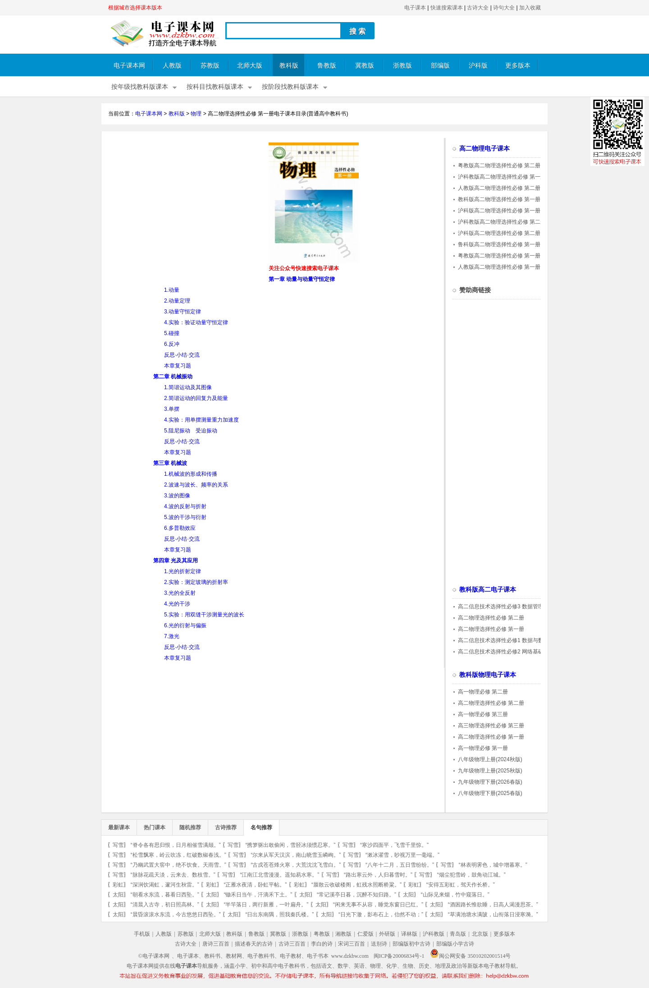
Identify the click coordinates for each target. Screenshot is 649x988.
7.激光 (171, 636)
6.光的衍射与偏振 (185, 625)
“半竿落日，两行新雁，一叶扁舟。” (266, 904)
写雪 (118, 845)
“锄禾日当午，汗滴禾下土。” (258, 894)
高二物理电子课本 (484, 148)
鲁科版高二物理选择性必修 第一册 (499, 244)
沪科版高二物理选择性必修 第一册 (499, 210)
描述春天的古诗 (254, 944)
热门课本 (154, 827)
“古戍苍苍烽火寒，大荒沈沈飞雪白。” (296, 865)
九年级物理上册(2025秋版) (490, 770)
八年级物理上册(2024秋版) (490, 759)
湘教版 (343, 934)
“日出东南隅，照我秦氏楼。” (279, 914)
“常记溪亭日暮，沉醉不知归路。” (356, 894)
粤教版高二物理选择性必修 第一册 (499, 256)
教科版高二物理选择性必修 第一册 (499, 199)
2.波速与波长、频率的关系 (196, 485)
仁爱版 (365, 934)
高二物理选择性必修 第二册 (491, 618)
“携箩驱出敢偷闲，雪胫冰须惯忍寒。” (290, 845)
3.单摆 (171, 409)
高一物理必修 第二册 (483, 692)
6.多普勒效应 (180, 528)
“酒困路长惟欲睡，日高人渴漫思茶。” (493, 904)
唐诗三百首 (215, 944)
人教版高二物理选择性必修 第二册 (499, 188)
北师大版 (249, 65)
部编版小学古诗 (455, 944)
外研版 (387, 934)
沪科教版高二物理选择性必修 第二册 (502, 222)
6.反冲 (171, 344)
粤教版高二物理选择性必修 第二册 (499, 165)
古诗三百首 (292, 944)
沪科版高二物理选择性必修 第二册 (499, 233)
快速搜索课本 (446, 8)
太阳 (118, 894)
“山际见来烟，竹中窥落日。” (455, 894)
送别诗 (379, 944)
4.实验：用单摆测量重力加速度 (201, 420)
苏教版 (210, 65)
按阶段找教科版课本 (290, 86)
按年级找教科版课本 (139, 86)
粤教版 (322, 934)
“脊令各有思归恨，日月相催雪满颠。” (176, 845)
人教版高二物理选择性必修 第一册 (499, 267)
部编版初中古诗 (411, 944)
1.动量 (171, 290)
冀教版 (364, 65)
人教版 (172, 65)
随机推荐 (190, 827)
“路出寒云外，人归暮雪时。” (378, 875)
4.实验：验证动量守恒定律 (196, 322)
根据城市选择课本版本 (135, 8)
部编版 (440, 65)
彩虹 (118, 885)
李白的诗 (322, 944)
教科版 (288, 65)
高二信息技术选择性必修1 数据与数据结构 (509, 640)
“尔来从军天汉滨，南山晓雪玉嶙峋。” (296, 855)
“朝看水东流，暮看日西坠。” (165, 894)
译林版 (409, 934)
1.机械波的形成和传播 (190, 474)
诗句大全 (504, 8)
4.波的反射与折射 (185, 506)
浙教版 (402, 65)
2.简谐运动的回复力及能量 (196, 398)
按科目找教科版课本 (215, 86)
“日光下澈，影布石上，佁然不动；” (380, 914)
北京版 (480, 934)
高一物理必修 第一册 (483, 748)
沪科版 (478, 65)
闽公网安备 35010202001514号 (470, 956)
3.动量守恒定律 (182, 311)
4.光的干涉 (177, 604)
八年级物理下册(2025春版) (490, 793)
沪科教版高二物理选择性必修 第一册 (502, 177)
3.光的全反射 (180, 593)
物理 (196, 113)
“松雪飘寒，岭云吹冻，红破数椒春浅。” (178, 855)
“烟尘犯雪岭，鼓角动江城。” (471, 875)
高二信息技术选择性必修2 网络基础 (501, 651)
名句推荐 (261, 827)
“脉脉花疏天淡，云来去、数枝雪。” (173, 875)
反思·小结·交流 (182, 355)
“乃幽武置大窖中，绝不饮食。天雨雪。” (178, 865)
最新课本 (119, 827)
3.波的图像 (177, 495)
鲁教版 (326, 65)
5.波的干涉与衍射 (185, 517)
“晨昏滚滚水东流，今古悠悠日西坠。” (176, 914)
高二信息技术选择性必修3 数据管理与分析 (509, 606)
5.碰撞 (171, 333)
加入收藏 (530, 8)
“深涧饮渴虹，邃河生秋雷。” (165, 885)
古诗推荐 (226, 827)
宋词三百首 (351, 944)
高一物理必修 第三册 (483, 714)
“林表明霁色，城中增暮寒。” (493, 865)
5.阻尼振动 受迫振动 (190, 430)
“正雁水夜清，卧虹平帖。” (255, 885)
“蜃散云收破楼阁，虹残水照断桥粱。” (356, 885)
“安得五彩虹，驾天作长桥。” (460, 885)
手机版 (142, 934)
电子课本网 (129, 65)
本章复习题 (177, 366)
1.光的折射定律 (182, 571)
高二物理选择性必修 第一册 (491, 629)
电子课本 (415, 8)
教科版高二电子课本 (487, 589)
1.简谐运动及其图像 (188, 387)
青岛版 (458, 934)
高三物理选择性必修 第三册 (491, 725)
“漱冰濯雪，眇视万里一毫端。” (402, 855)
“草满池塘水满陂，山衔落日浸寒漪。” (493, 914)
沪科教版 (433, 934)
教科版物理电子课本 (487, 674)
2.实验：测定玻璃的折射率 (196, 582)
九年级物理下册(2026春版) (490, 782)
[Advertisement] (184, 205)
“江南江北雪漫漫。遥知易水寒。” (279, 875)
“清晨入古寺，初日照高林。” (165, 904)
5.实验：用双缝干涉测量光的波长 (204, 614)
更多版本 (517, 65)
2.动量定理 (177, 301)
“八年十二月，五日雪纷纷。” (400, 865)
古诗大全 (478, 8)
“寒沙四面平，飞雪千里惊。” (394, 845)
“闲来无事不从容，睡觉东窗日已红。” (378, 904)
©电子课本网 (153, 956)
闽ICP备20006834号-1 (399, 956)
